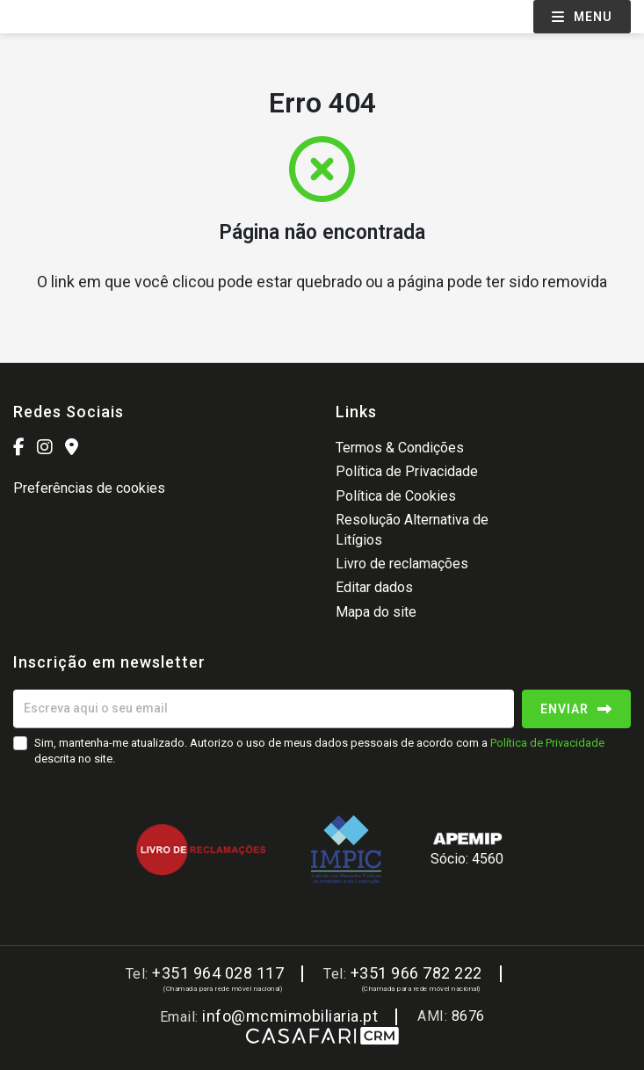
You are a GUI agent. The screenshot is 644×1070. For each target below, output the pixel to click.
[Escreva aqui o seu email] (263, 709)
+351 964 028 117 (218, 973)
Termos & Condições (400, 447)
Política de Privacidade (407, 471)
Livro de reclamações (402, 563)
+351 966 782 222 (416, 973)
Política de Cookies (396, 496)
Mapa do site (376, 612)
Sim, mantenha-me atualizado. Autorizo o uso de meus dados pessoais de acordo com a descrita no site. (319, 750)
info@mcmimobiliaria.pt (290, 1016)
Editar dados (374, 587)
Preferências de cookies (89, 488)
